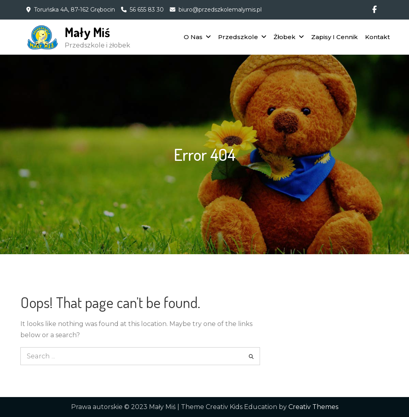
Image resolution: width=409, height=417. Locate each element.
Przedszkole (238, 37)
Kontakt (377, 37)
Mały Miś (87, 32)
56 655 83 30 (147, 9)
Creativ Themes (313, 407)
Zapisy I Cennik (334, 37)
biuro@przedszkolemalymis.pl (220, 9)
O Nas (193, 37)
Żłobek (285, 37)
